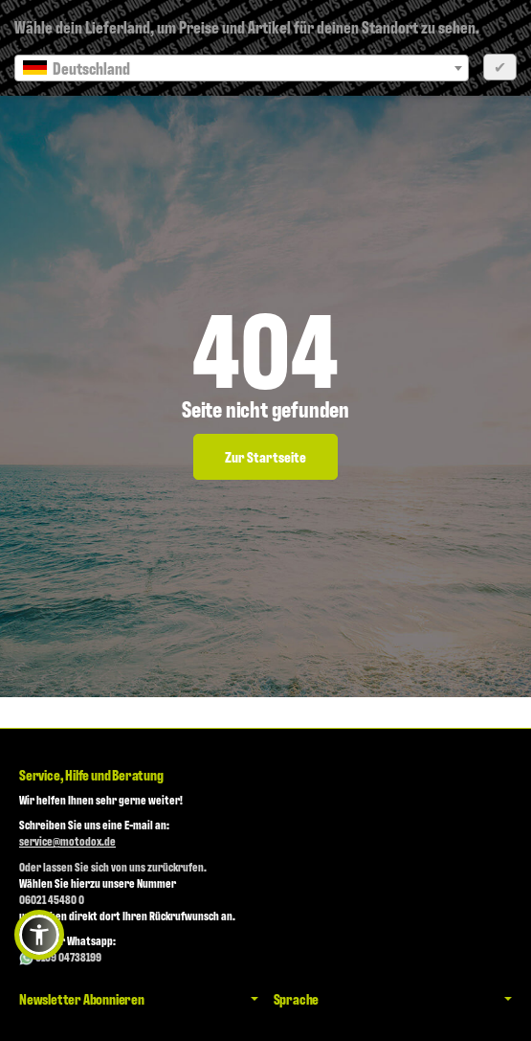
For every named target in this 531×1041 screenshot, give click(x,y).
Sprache (393, 999)
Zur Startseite (265, 456)
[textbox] (241, 68)
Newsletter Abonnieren (138, 999)
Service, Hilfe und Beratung (91, 774)
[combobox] (241, 68)
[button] (39, 935)
